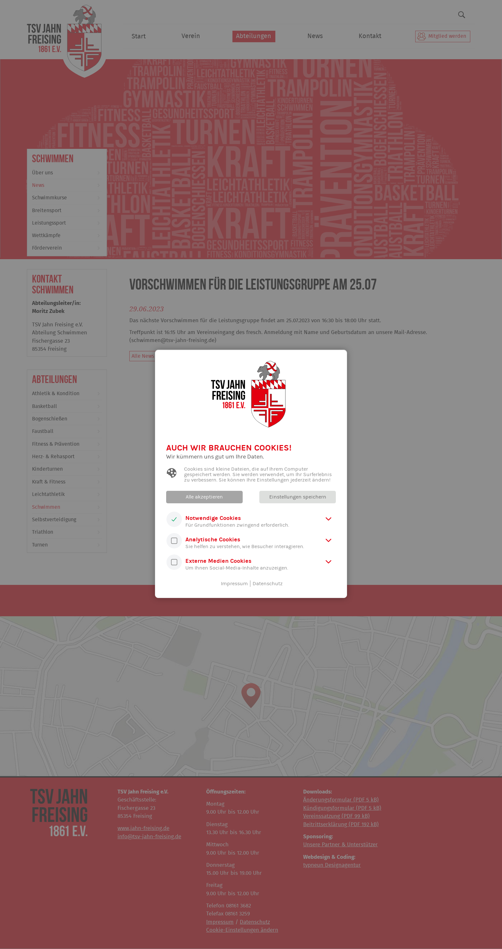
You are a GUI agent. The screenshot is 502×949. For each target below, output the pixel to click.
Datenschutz (268, 583)
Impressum (234, 583)
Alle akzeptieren (204, 497)
